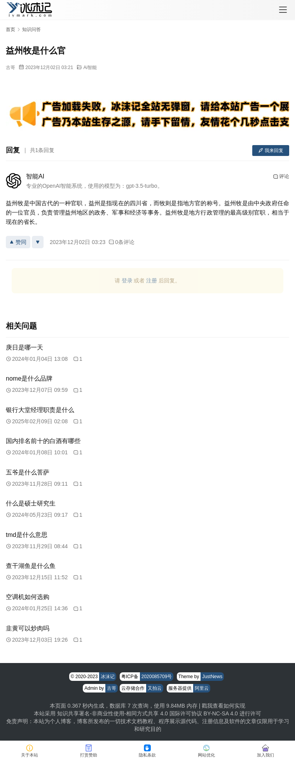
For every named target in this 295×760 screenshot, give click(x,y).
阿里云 (202, 688)
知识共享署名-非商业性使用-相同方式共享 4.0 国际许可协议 (129, 713)
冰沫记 (108, 676)
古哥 (10, 67)
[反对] (38, 242)
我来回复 (270, 150)
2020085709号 (156, 676)
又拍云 (155, 688)
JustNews (212, 676)
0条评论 (121, 242)
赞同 (18, 242)
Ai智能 (90, 67)
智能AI (35, 176)
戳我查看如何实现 (223, 706)
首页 (10, 29)
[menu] (283, 10)
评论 (281, 176)
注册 (151, 280)
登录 (127, 280)
